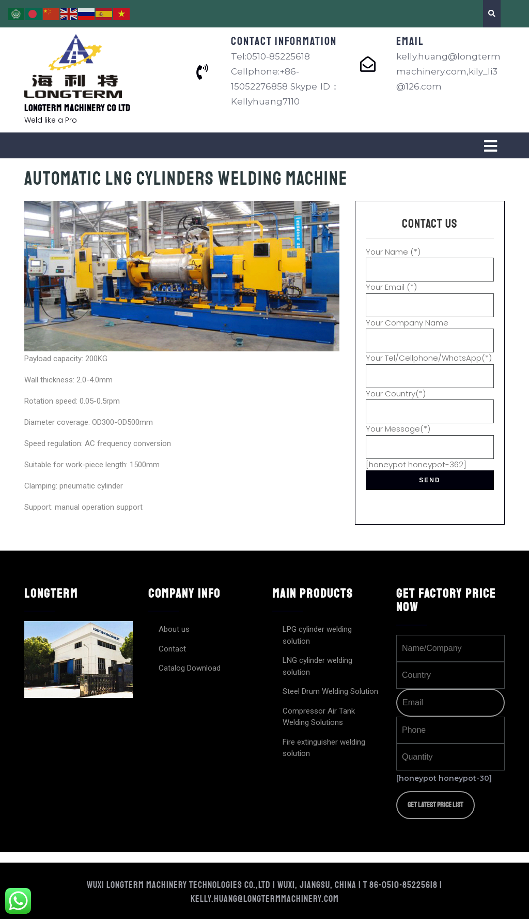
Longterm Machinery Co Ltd (77, 108)
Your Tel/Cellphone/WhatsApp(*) (430, 366)
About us (174, 629)
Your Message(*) (430, 437)
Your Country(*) (430, 402)
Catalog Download (190, 668)
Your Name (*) (430, 260)
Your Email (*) (430, 295)
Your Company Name (430, 331)
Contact (172, 649)
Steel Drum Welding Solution (330, 691)
